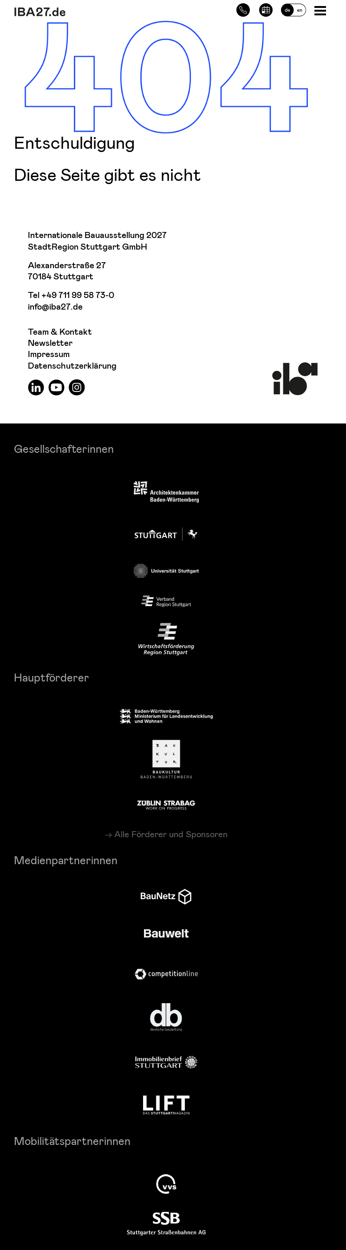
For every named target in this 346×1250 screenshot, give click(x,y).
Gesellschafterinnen (64, 448)
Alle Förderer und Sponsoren (171, 834)
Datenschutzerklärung (72, 366)
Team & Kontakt (60, 332)
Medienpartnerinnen (66, 859)
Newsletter (50, 343)
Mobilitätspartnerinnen (72, 1140)
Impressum (49, 354)
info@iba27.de (55, 307)
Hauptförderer (51, 677)
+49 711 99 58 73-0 (77, 295)
